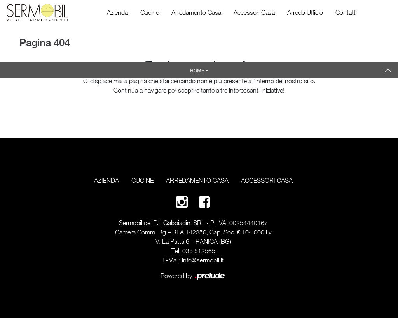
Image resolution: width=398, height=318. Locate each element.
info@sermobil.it (203, 260)
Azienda (117, 12)
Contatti (346, 12)
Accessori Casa (254, 12)
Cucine (149, 12)
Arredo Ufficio (305, 12)
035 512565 (198, 250)
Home (197, 70)
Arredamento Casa (196, 12)
